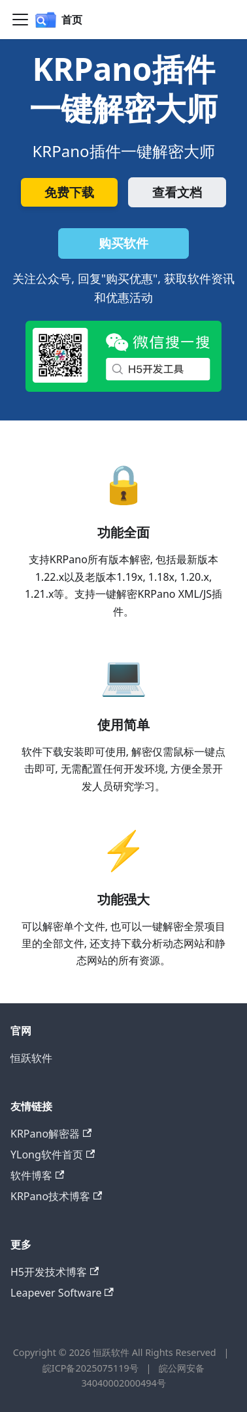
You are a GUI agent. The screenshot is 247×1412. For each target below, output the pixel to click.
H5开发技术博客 (54, 1272)
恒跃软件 (31, 1058)
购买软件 (123, 243)
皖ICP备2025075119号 (91, 1368)
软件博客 (37, 1175)
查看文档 (177, 192)
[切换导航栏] (20, 19)
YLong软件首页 (52, 1154)
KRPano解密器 (50, 1133)
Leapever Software (62, 1293)
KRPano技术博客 (56, 1196)
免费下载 (69, 192)
